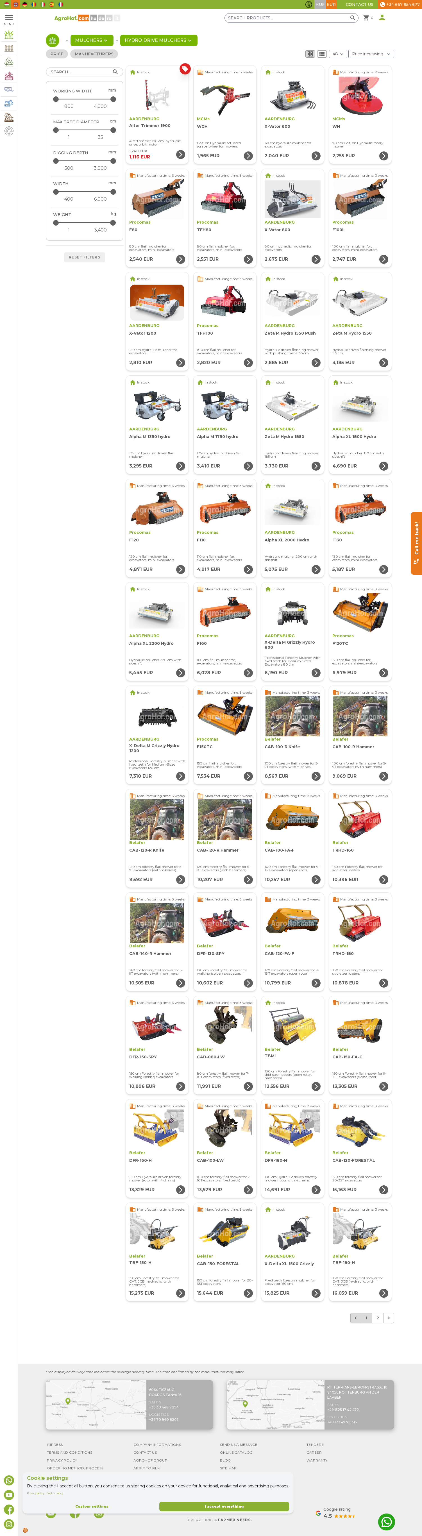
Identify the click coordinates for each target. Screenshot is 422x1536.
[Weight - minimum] (69, 230)
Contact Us (359, 4)
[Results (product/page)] (338, 54)
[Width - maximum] (85, 191)
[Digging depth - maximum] (85, 160)
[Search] (84, 71)
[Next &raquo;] (389, 1318)
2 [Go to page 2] (377, 1318)
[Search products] (291, 18)
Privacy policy (35, 1493)
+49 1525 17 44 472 (343, 1410)
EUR (331, 4)
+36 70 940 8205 (164, 1419)
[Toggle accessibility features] (308, 4)
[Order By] (371, 54)
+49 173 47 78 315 (342, 1422)
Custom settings (91, 1506)
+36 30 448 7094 (164, 1407)
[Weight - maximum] (85, 222)
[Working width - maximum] (100, 106)
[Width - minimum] (69, 199)
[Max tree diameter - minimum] (69, 137)
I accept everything (224, 1506)
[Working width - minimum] (69, 106)
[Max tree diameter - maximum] (100, 137)
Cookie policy (55, 1493)
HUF (320, 4)
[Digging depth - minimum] (69, 168)
